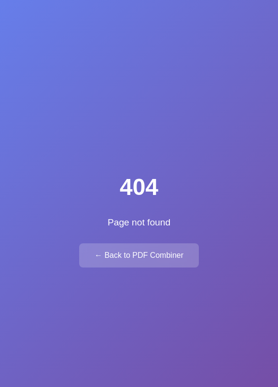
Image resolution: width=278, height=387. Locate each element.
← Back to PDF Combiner (139, 255)
